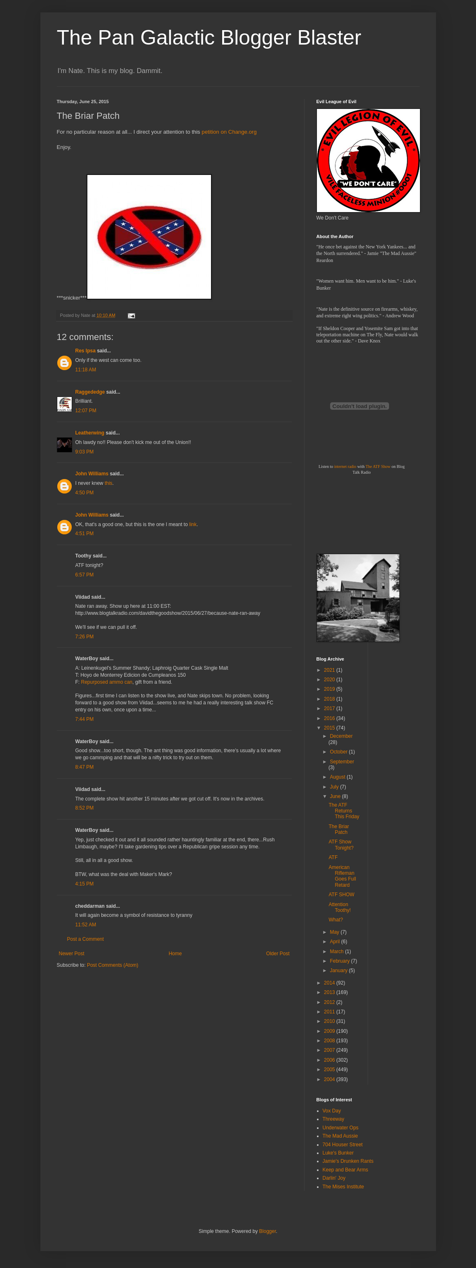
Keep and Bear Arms (345, 1170)
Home (175, 953)
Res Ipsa (85, 351)
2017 (330, 708)
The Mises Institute (343, 1187)
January (339, 970)
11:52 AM (85, 925)
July (335, 787)
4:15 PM (84, 884)
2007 (330, 1050)
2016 (330, 718)
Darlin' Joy (334, 1178)
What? (335, 920)
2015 (330, 728)
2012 (330, 1002)
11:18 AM (85, 370)
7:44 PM (84, 719)
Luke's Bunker (338, 1153)
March (337, 951)
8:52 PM (84, 808)
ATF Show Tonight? (340, 844)
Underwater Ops (341, 1128)
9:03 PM (84, 452)
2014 (330, 983)
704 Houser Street (343, 1145)
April (335, 942)
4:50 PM (84, 493)
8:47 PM (84, 767)
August (338, 777)
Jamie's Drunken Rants (348, 1161)
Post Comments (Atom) (112, 965)
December (341, 736)
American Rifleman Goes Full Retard (342, 876)
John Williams (92, 474)
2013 (330, 992)
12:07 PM (85, 410)
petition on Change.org (229, 132)
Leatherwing (90, 433)
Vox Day (332, 1111)
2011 (330, 1012)
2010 (330, 1021)
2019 (330, 689)
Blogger (267, 1231)
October (339, 752)
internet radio (345, 466)
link (193, 524)
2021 (330, 670)
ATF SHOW (341, 894)
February (340, 961)
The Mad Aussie (340, 1136)
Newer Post (71, 953)
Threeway (334, 1119)
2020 (330, 679)
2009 (330, 1031)
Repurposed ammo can (107, 682)
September (342, 762)
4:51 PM (84, 533)
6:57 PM (84, 575)
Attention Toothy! (339, 907)
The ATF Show (378, 466)
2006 (330, 1060)
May (335, 932)
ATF (333, 857)
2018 (330, 699)
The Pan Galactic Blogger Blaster (209, 37)
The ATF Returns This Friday (343, 811)
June (336, 796)
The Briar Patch (338, 829)
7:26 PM (84, 637)
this (109, 483)
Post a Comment (85, 939)
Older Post (278, 953)
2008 (330, 1041)
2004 (330, 1079)
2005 (330, 1069)
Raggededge (90, 392)
